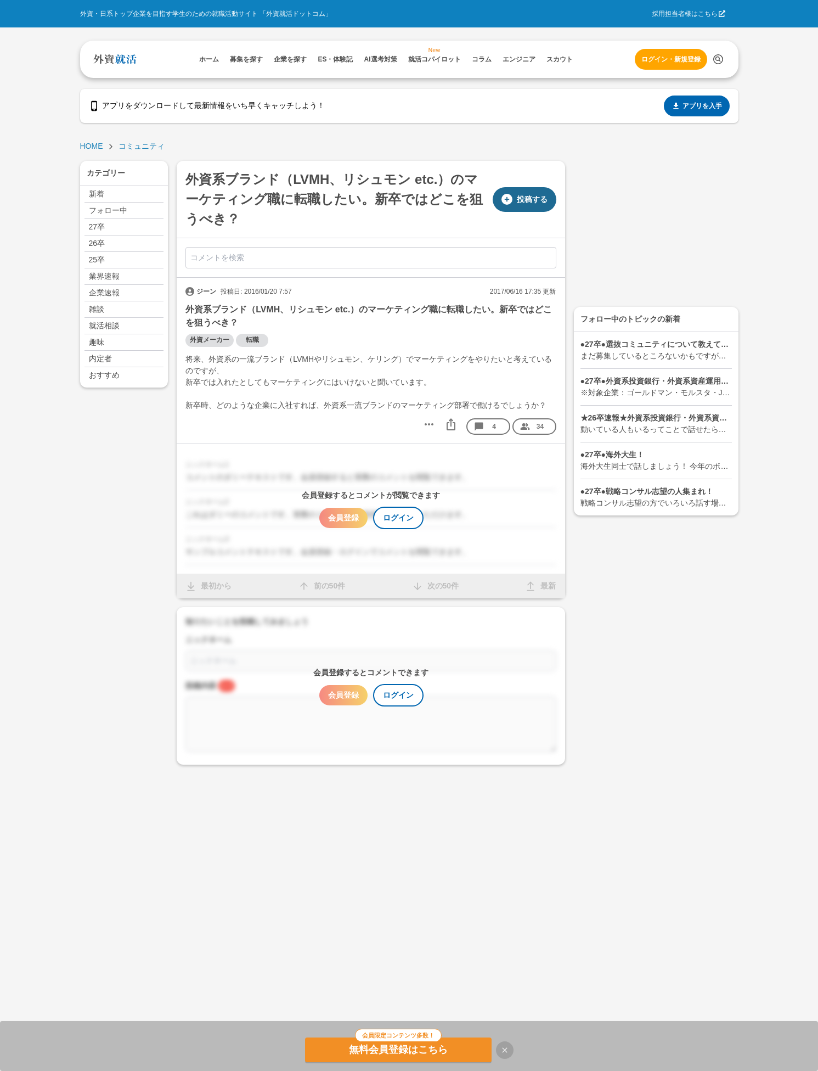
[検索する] (718, 59)
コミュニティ (142, 146)
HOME (91, 146)
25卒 (97, 259)
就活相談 (104, 325)
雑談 (96, 309)
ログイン (398, 517)
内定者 (100, 358)
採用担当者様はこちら (685, 14)
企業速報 (104, 292)
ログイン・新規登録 (671, 59)
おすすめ (104, 375)
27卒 (97, 226)
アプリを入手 (697, 106)
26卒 (97, 243)
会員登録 (343, 517)
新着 (96, 193)
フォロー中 (108, 210)
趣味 (96, 342)
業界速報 (104, 276)
